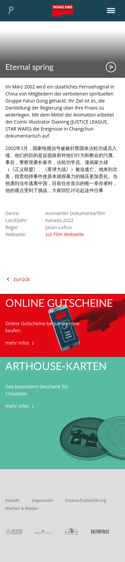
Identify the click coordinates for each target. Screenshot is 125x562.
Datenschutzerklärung (85, 500)
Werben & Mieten (21, 508)
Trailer (111, 67)
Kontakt (12, 500)
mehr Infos (20, 343)
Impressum (42, 500)
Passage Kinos (62, 10)
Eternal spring (29, 67)
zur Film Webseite (64, 234)
